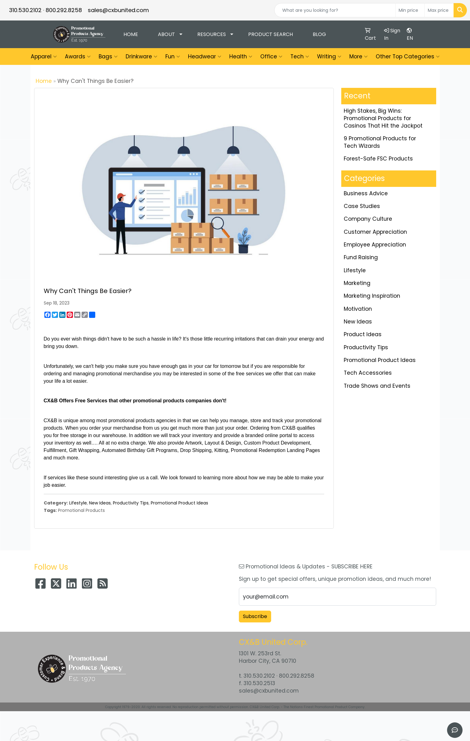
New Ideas (100, 503)
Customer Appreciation (375, 232)
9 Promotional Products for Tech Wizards (380, 142)
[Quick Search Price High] (439, 10)
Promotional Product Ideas (179, 503)
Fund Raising (361, 257)
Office (271, 56)
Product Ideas (363, 334)
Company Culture (368, 219)
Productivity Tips (131, 503)
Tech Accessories (368, 373)
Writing (329, 56)
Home (130, 34)
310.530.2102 (25, 10)
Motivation (358, 309)
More (358, 56)
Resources (211, 34)
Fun (172, 56)
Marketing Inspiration (372, 296)
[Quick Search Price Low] (410, 10)
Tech (299, 56)
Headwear (204, 56)
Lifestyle (78, 503)
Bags (108, 56)
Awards (78, 56)
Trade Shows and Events (377, 386)
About (166, 34)
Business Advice (366, 193)
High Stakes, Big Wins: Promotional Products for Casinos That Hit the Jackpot (383, 118)
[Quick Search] (335, 10)
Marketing (357, 283)
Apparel (44, 56)
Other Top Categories (408, 56)
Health (240, 56)
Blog (319, 34)
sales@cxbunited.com (118, 10)
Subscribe (255, 616)
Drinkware (141, 56)
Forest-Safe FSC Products (378, 158)
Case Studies (362, 206)
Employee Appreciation (375, 244)
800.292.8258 (64, 10)
